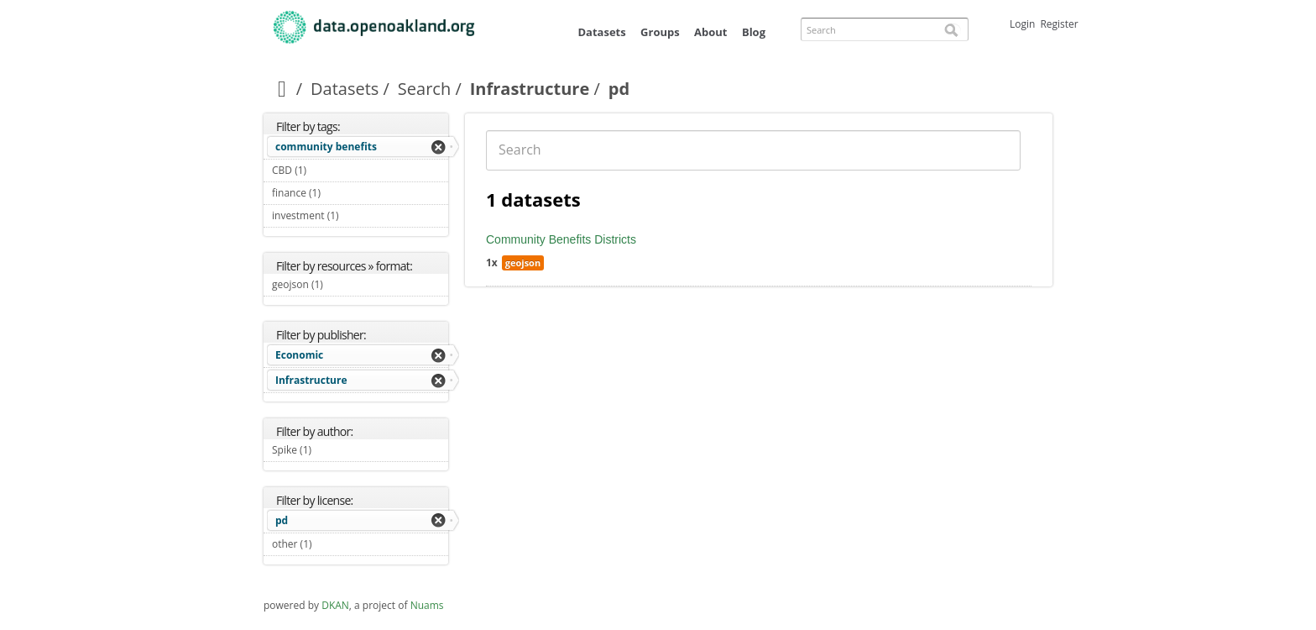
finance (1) (340, 193)
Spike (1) (331, 450)
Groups (660, 31)
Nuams (427, 605)
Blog (753, 31)
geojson (522, 262)
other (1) (331, 544)
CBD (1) (326, 170)
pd (281, 520)
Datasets (601, 31)
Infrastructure (530, 88)
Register (1059, 24)
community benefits (326, 146)
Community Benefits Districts (561, 239)
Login (1022, 24)
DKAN (335, 605)
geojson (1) (342, 284)
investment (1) (358, 215)
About (710, 31)
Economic (299, 355)
